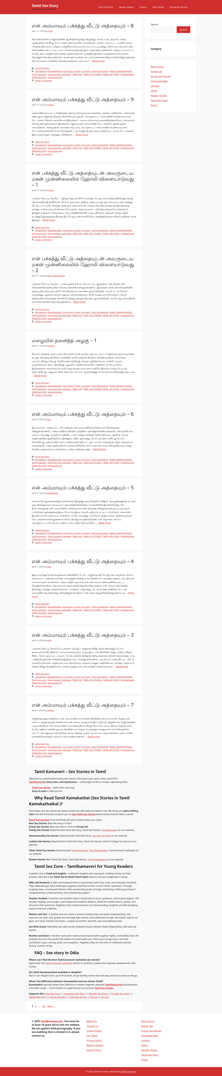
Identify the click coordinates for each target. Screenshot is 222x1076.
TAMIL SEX (77, 74)
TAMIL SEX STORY (111, 74)
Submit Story (94, 1050)
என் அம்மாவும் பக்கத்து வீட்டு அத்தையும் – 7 (83, 704)
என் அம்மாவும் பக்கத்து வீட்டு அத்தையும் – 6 (83, 414)
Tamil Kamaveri (39, 74)
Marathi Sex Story (98, 993)
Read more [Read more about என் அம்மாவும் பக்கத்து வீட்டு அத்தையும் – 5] (104, 522)
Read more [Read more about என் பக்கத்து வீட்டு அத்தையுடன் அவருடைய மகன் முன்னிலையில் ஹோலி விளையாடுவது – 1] (49, 220)
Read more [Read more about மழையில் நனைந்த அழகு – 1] (40, 375)
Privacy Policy (94, 1040)
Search (154, 24)
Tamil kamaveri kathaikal (59, 74)
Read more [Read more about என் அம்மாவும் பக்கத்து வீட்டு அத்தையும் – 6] (99, 449)
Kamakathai (40, 71)
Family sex (156, 71)
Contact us (93, 1026)
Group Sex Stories (178, 7)
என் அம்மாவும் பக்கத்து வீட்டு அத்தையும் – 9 (83, 99)
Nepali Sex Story (37, 997)
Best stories (158, 7)
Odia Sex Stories (78, 997)
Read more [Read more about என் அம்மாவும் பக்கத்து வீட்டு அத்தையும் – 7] (94, 736)
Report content (95, 1045)
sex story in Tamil (101, 835)
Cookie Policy (94, 1030)
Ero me (105, 997)
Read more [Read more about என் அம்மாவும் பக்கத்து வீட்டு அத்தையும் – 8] (98, 61)
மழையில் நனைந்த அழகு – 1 (64, 340)
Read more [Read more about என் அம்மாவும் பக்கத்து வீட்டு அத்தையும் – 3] (122, 666)
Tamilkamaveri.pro (51, 1021)
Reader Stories (126, 7)
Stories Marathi (58, 997)
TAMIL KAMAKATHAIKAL (120, 71)
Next (51, 1006)
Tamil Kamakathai (99, 71)
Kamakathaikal (54, 71)
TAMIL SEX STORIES (92, 74)
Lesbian (143, 7)
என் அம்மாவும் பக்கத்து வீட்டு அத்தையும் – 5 (83, 487)
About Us (92, 1021)
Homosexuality (159, 81)
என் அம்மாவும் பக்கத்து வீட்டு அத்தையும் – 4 (83, 561)
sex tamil (86, 71)
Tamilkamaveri (127, 74)
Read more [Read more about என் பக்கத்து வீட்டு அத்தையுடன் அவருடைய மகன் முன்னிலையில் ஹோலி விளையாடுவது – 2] (79, 302)
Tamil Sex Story (45, 5)
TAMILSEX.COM (39, 77)
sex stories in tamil (72, 71)
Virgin (154, 105)
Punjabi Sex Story (120, 993)
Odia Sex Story (52, 993)
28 (44, 1006)
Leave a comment (43, 80)
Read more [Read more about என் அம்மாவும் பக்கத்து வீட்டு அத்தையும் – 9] (82, 134)
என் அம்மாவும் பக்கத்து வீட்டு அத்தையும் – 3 (83, 634)
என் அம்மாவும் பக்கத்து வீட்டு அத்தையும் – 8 (83, 25)
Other (154, 90)
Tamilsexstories (54, 77)
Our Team (92, 1035)
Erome (93, 997)
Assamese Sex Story (74, 993)
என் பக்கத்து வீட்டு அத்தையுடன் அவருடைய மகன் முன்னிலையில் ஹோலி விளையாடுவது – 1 (83, 178)
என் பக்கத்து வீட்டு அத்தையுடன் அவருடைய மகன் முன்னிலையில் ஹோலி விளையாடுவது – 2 (83, 264)
